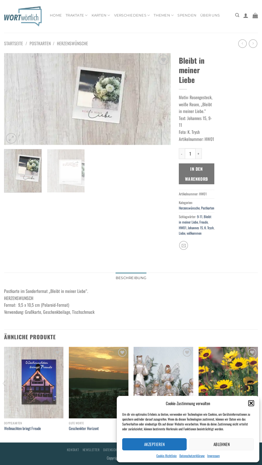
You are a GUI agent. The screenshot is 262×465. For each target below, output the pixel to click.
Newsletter (91, 449)
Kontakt (73, 449)
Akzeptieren (154, 444)
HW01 (182, 227)
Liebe (182, 233)
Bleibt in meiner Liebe (195, 219)
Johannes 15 (195, 227)
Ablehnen (222, 444)
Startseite (13, 43)
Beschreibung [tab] (131, 278)
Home (56, 15)
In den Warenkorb (196, 174)
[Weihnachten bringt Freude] (34, 382)
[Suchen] (237, 15)
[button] (251, 403)
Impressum (213, 455)
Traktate (77, 15)
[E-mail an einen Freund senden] (183, 245)
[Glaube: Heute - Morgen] (228, 382)
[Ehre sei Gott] (163, 382)
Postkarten (40, 43)
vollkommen (194, 233)
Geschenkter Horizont (84, 428)
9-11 (199, 216)
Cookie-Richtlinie (166, 455)
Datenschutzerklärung (192, 455)
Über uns (210, 15)
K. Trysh (209, 227)
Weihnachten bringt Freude (22, 428)
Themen (164, 15)
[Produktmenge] (190, 153)
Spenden (186, 15)
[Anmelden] (245, 15)
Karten (101, 15)
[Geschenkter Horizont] (98, 382)
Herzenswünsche (72, 43)
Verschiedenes (132, 15)
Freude (203, 222)
